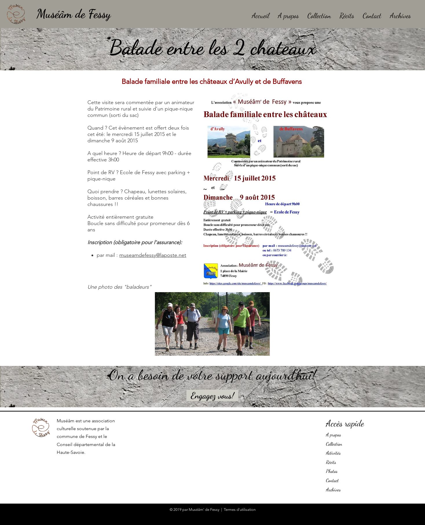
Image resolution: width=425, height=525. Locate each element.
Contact (332, 480)
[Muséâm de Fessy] (97, 14)
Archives (333, 490)
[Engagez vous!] (212, 395)
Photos (332, 471)
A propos (333, 435)
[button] (400, 16)
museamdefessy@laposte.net (152, 255)
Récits (331, 462)
